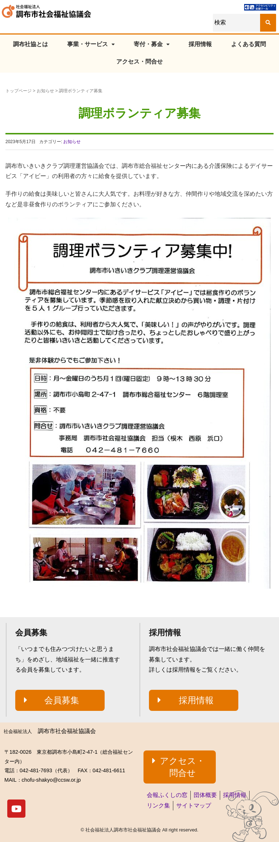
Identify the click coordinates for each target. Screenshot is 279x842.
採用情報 (200, 44)
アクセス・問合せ (139, 61)
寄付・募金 (152, 44)
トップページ (18, 90)
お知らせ (45, 90)
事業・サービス (91, 44)
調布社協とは (30, 44)
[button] (60, 700)
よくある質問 (248, 44)
